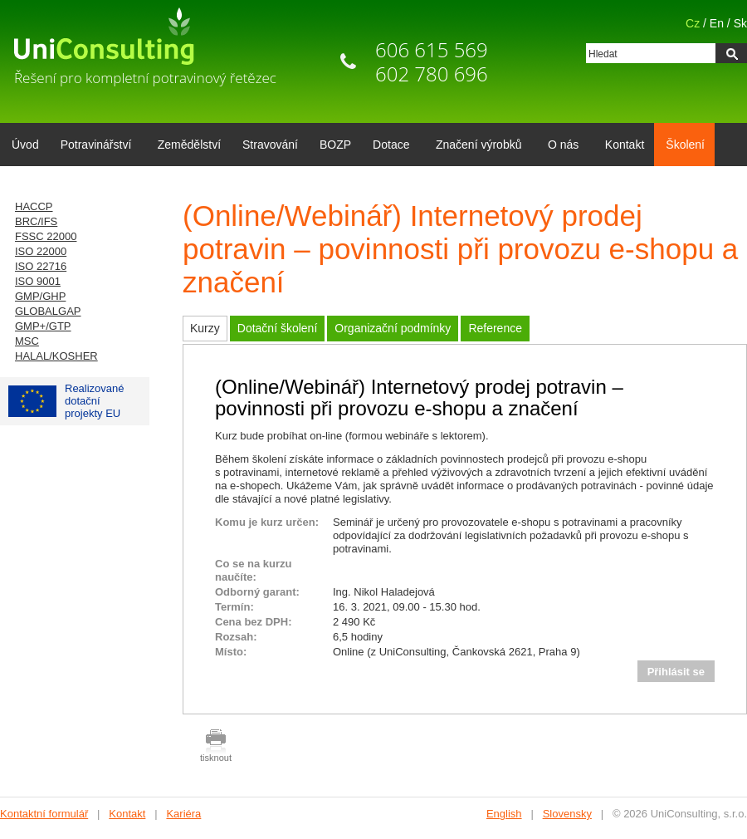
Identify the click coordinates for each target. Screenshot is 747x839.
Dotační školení (277, 328)
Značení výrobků (476, 146)
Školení (685, 144)
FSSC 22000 (45, 236)
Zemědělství (189, 144)
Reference (495, 328)
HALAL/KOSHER (56, 356)
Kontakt (624, 144)
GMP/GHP (40, 296)
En (717, 23)
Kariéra (183, 813)
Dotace (388, 146)
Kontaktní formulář (44, 813)
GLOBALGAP (48, 311)
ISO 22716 (40, 266)
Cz (693, 23)
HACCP (34, 206)
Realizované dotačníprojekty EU (66, 401)
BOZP (335, 144)
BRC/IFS (36, 221)
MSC (27, 341)
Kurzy (205, 328)
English (504, 813)
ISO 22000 (40, 251)
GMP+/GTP (43, 326)
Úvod (25, 144)
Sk (740, 23)
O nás (560, 146)
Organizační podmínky (392, 328)
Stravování (270, 144)
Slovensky (567, 813)
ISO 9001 (38, 281)
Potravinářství (93, 146)
